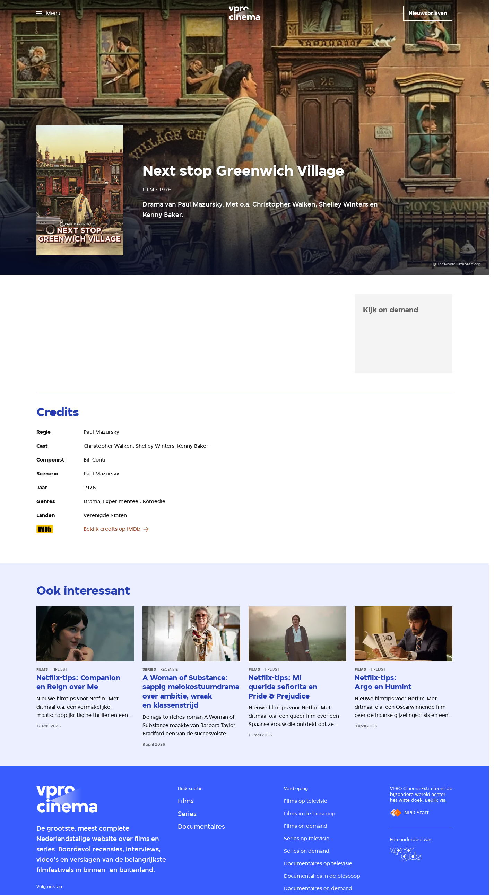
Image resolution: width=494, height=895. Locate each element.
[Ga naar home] (244, 13)
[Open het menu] (48, 13)
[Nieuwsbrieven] (427, 13)
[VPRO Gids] (405, 854)
